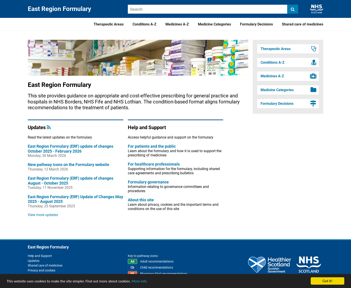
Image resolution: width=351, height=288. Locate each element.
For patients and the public (152, 146)
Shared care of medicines (302, 24)
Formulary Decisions (256, 24)
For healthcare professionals (154, 164)
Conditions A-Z (144, 24)
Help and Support (40, 256)
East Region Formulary (59, 9)
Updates (33, 261)
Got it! (327, 281)
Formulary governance (148, 182)
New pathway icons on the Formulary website (68, 164)
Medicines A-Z (177, 24)
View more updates (43, 215)
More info (139, 281)
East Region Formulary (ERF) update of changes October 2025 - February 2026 (70, 148)
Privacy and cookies (41, 270)
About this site (141, 200)
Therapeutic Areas (109, 24)
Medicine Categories (214, 24)
